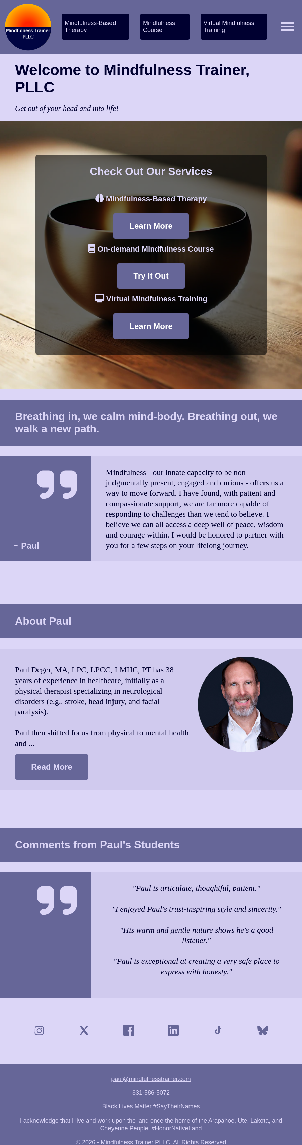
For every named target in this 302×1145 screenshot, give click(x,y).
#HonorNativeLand (177, 1128)
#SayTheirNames (176, 1106)
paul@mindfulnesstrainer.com (151, 1079)
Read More (51, 766)
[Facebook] (128, 1031)
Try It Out (150, 275)
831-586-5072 (151, 1092)
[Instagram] (39, 1031)
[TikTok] (218, 1031)
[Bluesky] (262, 1031)
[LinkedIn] (173, 1031)
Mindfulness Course (159, 26)
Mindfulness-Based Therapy (90, 26)
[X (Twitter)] (84, 1031)
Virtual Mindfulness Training (229, 26)
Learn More (150, 225)
